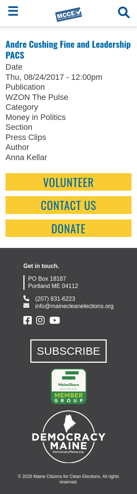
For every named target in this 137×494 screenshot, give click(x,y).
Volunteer (68, 182)
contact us (68, 205)
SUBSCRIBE (68, 351)
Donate (68, 228)
